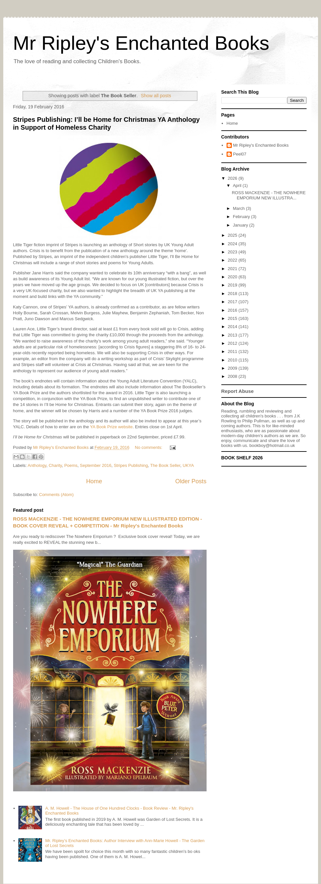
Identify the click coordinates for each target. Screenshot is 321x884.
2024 (233, 243)
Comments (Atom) (56, 494)
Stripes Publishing (131, 465)
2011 (233, 351)
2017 (233, 301)
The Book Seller (165, 465)
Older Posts (190, 481)
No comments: (149, 447)
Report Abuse (237, 391)
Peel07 (239, 154)
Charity (55, 465)
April (238, 185)
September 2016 (95, 465)
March (239, 208)
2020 (233, 276)
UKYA (188, 465)
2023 (233, 251)
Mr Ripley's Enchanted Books (141, 43)
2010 (233, 360)
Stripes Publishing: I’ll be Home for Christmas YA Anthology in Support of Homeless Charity (106, 123)
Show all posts (156, 95)
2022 (233, 260)
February (242, 216)
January (241, 225)
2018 (233, 293)
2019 (233, 285)
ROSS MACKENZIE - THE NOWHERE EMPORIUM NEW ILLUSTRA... (269, 195)
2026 (233, 178)
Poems (70, 465)
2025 (233, 235)
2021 (233, 268)
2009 (233, 368)
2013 (233, 335)
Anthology (37, 465)
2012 (233, 343)
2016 (233, 310)
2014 (233, 326)
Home (94, 481)
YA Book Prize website (111, 426)
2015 (233, 318)
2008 (233, 376)
